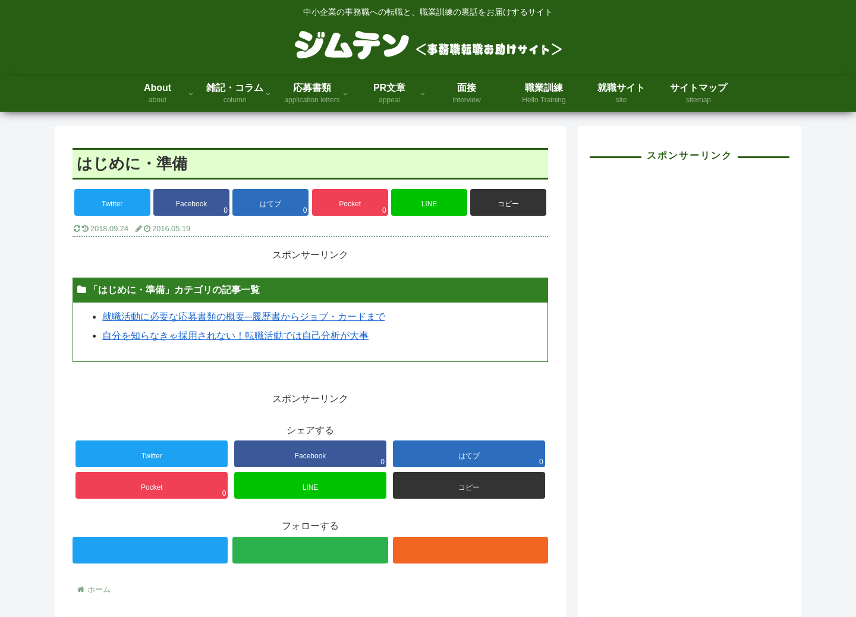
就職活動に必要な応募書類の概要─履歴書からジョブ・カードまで (243, 316)
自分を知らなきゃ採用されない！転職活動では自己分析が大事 (235, 335)
